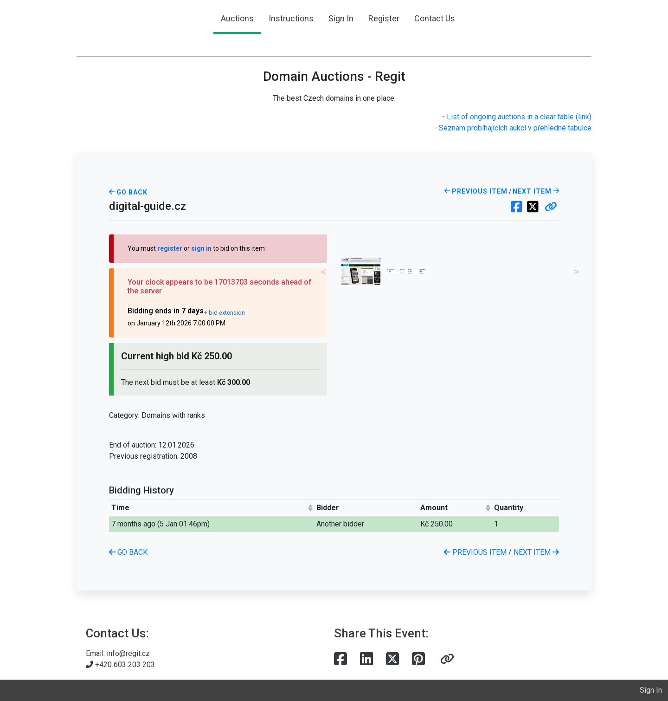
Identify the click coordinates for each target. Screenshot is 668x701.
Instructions (291, 18)
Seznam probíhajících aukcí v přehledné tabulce (515, 127)
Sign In (340, 18)
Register (383, 18)
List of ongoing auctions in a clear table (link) (519, 116)
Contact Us (434, 18)
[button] (551, 207)
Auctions (237, 18)
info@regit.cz (128, 653)
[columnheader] (211, 508)
